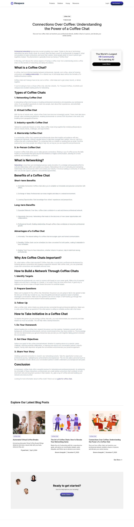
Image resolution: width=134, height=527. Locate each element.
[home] (17, 3)
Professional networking (22, 51)
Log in (107, 3)
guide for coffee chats (64, 379)
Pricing (68, 3)
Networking (18, 165)
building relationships (32, 74)
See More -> (118, 460)
